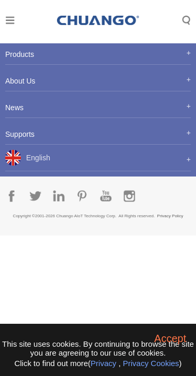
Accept (170, 338)
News (14, 107)
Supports (19, 134)
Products (19, 54)
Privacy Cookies (151, 363)
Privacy (103, 363)
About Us (20, 81)
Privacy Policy (170, 216)
